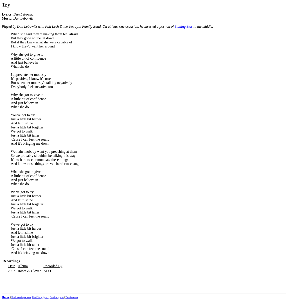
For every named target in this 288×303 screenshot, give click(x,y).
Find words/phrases (21, 297)
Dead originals (57, 297)
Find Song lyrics (40, 297)
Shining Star (184, 26)
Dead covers (71, 297)
